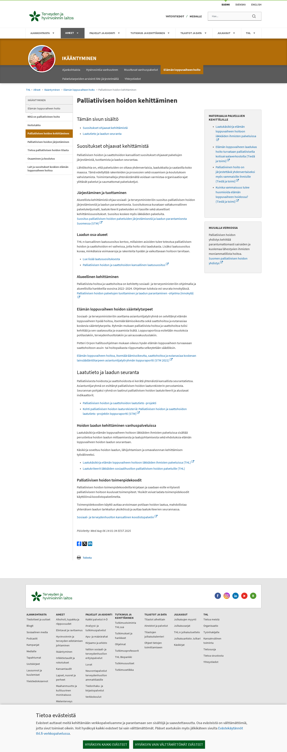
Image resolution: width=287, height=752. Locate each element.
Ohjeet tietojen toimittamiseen (153, 645)
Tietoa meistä (211, 619)
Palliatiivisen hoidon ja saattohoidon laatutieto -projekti (119, 403)
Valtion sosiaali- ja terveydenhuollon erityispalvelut (96, 654)
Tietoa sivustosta (213, 655)
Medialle (196, 16)
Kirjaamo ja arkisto (96, 643)
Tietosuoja (209, 649)
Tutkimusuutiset (124, 663)
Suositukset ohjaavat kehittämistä (105, 128)
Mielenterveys (64, 701)
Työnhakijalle (211, 632)
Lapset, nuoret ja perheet (66, 677)
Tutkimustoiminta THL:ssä (125, 625)
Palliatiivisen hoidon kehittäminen (48, 133)
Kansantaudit (64, 669)
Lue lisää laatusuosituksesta (101, 259)
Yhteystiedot (175, 16)
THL (28, 89)
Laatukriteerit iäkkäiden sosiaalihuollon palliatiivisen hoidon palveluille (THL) (134, 468)
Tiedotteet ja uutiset (38, 619)
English (256, 4)
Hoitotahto (34, 125)
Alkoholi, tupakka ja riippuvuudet (67, 621)
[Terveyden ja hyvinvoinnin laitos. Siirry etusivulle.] (69, 596)
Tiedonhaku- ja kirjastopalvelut (95, 688)
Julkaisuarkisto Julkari (187, 638)
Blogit (30, 625)
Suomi (226, 4)
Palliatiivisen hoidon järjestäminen (48, 142)
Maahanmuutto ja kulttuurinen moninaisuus (66, 690)
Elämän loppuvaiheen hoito (79, 89)
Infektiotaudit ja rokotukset (65, 660)
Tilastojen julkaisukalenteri (154, 634)
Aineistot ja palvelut (156, 625)
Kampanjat (33, 645)
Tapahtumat (34, 657)
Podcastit (32, 638)
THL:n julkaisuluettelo (187, 632)
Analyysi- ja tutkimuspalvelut (96, 628)
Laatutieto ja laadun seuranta (102, 134)
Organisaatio (210, 625)
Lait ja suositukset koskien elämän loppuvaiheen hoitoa (48, 168)
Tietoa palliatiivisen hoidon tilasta (48, 150)
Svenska (240, 4)
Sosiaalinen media (37, 632)
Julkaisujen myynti (185, 619)
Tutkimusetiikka (124, 670)
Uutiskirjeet (33, 664)
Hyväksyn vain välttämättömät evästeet (169, 744)
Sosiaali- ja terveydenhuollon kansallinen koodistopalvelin (117, 517)
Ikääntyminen (79, 58)
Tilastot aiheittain (154, 619)
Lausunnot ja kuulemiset (34, 672)
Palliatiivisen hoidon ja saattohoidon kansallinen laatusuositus (126, 265)
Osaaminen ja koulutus (41, 158)
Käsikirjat (179, 645)
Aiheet (36, 89)
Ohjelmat (120, 644)
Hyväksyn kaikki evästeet (106, 744)
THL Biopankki (123, 657)
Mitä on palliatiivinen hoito (44, 116)
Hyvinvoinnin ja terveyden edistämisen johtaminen (69, 641)
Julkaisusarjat (182, 625)
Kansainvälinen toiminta (212, 641)
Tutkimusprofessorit (127, 650)
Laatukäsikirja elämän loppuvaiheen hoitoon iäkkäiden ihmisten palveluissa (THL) (138, 462)
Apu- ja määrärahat (97, 636)
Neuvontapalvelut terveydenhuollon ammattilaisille (96, 675)
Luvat (89, 664)
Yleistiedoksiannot (37, 681)
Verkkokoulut (93, 696)
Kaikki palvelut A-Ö (97, 619)
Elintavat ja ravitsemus (69, 630)
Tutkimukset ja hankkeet (123, 635)
